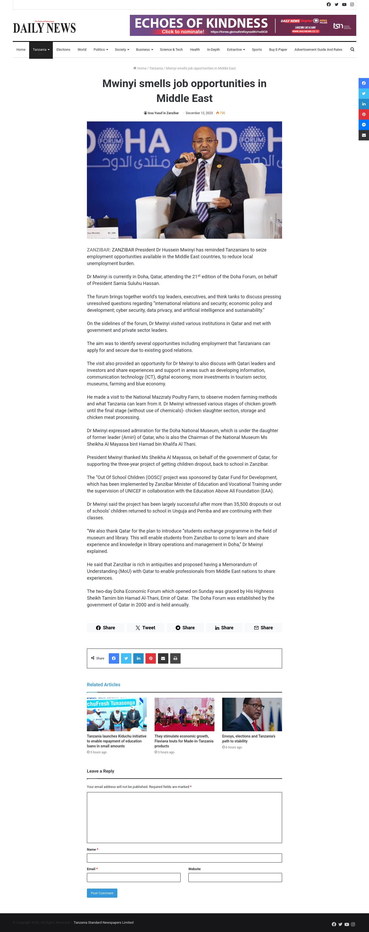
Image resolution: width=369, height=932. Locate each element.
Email (92, 869)
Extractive (234, 49)
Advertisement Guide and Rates (318, 49)
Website (194, 869)
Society (120, 49)
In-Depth (213, 49)
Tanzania (39, 49)
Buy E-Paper (278, 49)
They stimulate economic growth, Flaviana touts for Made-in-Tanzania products (184, 741)
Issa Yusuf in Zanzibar (163, 113)
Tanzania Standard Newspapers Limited (103, 922)
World (82, 49)
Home (21, 49)
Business (143, 49)
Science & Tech (171, 49)
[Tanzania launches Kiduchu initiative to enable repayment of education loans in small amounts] (117, 715)
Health (195, 49)
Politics (99, 49)
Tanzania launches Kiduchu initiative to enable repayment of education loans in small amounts (117, 741)
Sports (257, 49)
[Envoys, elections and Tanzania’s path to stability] (252, 715)
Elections (63, 49)
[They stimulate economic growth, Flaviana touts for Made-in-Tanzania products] (184, 715)
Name (92, 849)
